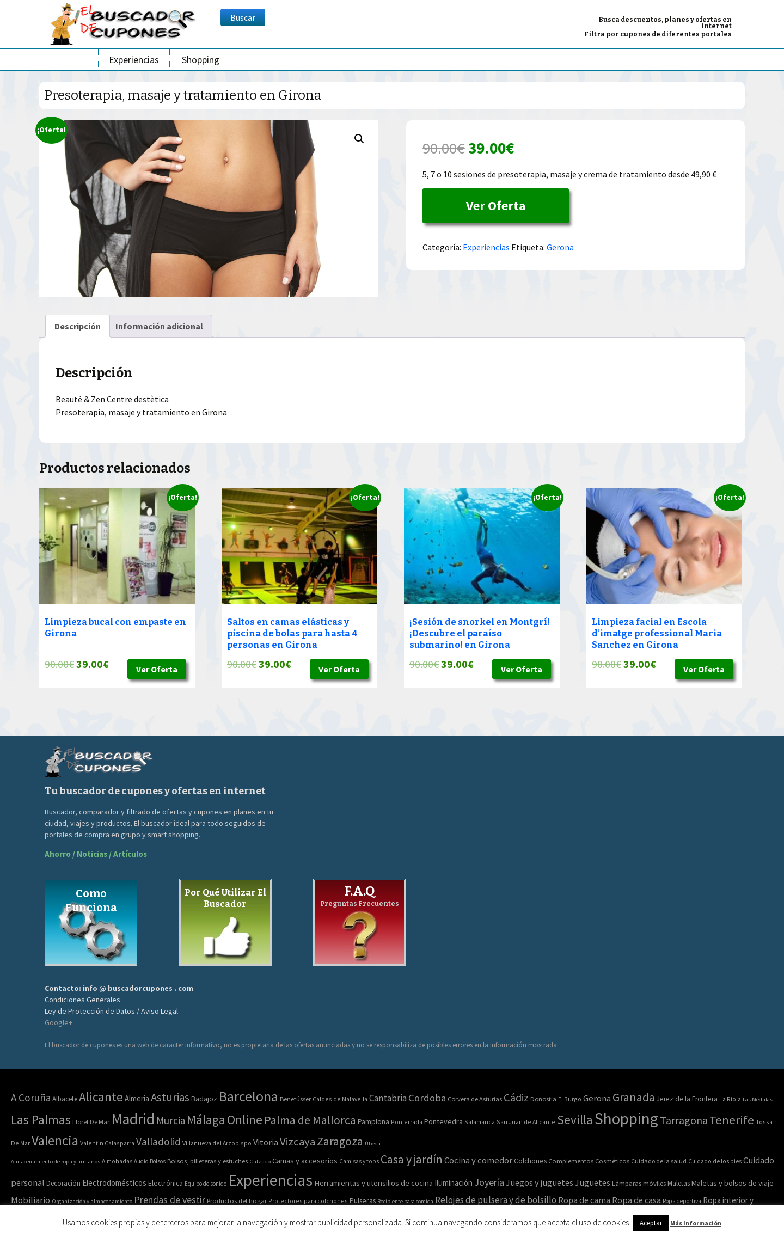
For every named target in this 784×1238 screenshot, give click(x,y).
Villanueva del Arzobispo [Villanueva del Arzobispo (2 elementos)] (217, 1143)
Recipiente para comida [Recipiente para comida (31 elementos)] (405, 1201)
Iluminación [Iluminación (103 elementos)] (453, 1183)
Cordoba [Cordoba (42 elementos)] (427, 1098)
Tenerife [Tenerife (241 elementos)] (731, 1119)
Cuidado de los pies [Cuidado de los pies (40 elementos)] (715, 1161)
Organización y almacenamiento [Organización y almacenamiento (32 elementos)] (92, 1201)
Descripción (77, 326)
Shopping (200, 59)
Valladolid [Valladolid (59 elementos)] (158, 1141)
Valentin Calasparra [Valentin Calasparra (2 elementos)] (107, 1143)
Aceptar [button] (651, 1223)
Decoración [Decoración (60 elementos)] (63, 1183)
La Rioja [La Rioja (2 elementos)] (730, 1099)
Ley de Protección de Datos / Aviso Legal (111, 1011)
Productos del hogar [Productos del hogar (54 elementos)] (237, 1201)
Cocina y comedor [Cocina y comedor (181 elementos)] (478, 1160)
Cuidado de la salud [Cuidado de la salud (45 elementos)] (659, 1161)
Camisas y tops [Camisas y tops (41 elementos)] (359, 1161)
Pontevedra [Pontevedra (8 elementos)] (443, 1121)
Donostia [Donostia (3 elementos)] (543, 1099)
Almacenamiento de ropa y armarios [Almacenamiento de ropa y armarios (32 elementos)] (55, 1161)
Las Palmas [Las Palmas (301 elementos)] (41, 1119)
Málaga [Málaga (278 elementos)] (206, 1119)
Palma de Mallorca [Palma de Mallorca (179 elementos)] (310, 1119)
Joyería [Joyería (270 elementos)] (489, 1182)
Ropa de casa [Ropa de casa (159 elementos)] (636, 1199)
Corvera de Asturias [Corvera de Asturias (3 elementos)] (475, 1099)
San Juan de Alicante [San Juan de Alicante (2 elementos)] (526, 1122)
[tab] (77, 326)
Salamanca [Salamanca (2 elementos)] (479, 1122)
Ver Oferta (495, 205)
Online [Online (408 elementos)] (244, 1119)
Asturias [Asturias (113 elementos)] (170, 1097)
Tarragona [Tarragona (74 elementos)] (684, 1120)
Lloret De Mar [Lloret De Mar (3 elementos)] (90, 1122)
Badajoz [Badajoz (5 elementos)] (204, 1099)
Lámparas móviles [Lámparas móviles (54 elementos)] (639, 1183)
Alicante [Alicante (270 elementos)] (101, 1097)
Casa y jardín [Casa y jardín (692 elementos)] (412, 1159)
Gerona (560, 247)
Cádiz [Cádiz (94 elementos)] (516, 1097)
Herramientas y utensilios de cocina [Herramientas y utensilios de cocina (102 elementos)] (373, 1183)
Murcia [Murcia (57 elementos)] (170, 1120)
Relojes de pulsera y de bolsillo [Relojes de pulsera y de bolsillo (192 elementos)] (495, 1200)
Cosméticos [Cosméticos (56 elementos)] (612, 1161)
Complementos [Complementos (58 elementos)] (570, 1160)
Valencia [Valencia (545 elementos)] (55, 1140)
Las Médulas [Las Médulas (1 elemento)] (758, 1099)
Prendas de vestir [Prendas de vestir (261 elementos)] (169, 1199)
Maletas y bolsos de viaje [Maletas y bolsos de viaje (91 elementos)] (732, 1183)
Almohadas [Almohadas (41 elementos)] (117, 1161)
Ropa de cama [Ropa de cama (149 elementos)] (584, 1199)
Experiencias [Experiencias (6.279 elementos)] (270, 1180)
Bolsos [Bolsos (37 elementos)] (158, 1161)
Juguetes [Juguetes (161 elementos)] (592, 1182)
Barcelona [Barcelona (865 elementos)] (248, 1096)
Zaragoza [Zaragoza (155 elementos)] (340, 1141)
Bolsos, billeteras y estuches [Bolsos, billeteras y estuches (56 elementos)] (207, 1161)
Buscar (242, 17)
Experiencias (134, 59)
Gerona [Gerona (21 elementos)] (597, 1098)
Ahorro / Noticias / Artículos (96, 854)
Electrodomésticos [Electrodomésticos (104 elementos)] (114, 1183)
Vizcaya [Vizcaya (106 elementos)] (297, 1142)
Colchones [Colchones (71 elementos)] (530, 1161)
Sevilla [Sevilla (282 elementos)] (575, 1119)
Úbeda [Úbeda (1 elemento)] (373, 1143)
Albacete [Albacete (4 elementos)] (64, 1099)
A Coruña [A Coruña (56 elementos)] (31, 1097)
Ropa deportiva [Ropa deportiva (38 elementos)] (682, 1201)
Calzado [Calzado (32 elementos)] (260, 1161)
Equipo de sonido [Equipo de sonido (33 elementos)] (205, 1183)
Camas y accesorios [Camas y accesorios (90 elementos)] (305, 1161)
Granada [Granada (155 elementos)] (633, 1097)
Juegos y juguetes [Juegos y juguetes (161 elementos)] (539, 1182)
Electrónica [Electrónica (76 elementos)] (165, 1183)
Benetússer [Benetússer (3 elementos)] (295, 1099)
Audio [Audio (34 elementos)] (141, 1161)
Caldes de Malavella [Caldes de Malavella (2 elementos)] (340, 1099)
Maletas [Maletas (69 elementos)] (678, 1183)
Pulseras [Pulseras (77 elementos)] (363, 1200)
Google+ (58, 1022)
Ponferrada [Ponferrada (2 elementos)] (406, 1122)
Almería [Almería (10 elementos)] (137, 1098)
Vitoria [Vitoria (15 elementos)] (265, 1142)
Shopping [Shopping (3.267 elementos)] (626, 1118)
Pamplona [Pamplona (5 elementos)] (373, 1121)
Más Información (695, 1223)
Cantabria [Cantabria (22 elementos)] (388, 1098)
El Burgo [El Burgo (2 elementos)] (569, 1099)
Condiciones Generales (82, 999)
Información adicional (159, 326)
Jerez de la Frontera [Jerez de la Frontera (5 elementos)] (687, 1099)
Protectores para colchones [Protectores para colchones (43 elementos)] (308, 1201)
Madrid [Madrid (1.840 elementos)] (133, 1119)
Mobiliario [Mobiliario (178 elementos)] (30, 1200)
